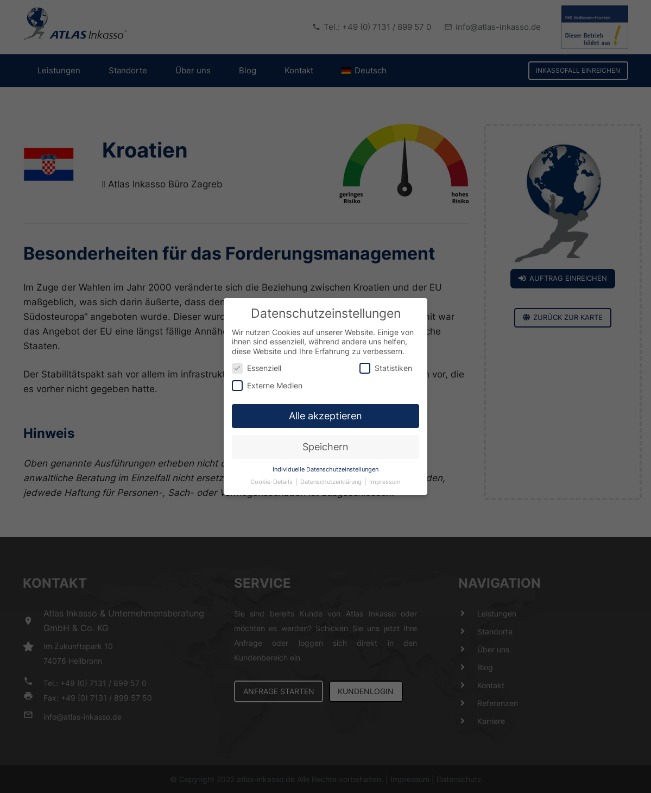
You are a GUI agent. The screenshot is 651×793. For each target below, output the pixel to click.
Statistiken (385, 362)
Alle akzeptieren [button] (325, 410)
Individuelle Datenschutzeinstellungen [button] (325, 464)
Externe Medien (267, 379)
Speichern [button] (325, 441)
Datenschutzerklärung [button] (331, 476)
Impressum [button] (385, 476)
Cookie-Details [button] (272, 476)
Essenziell (256, 362)
